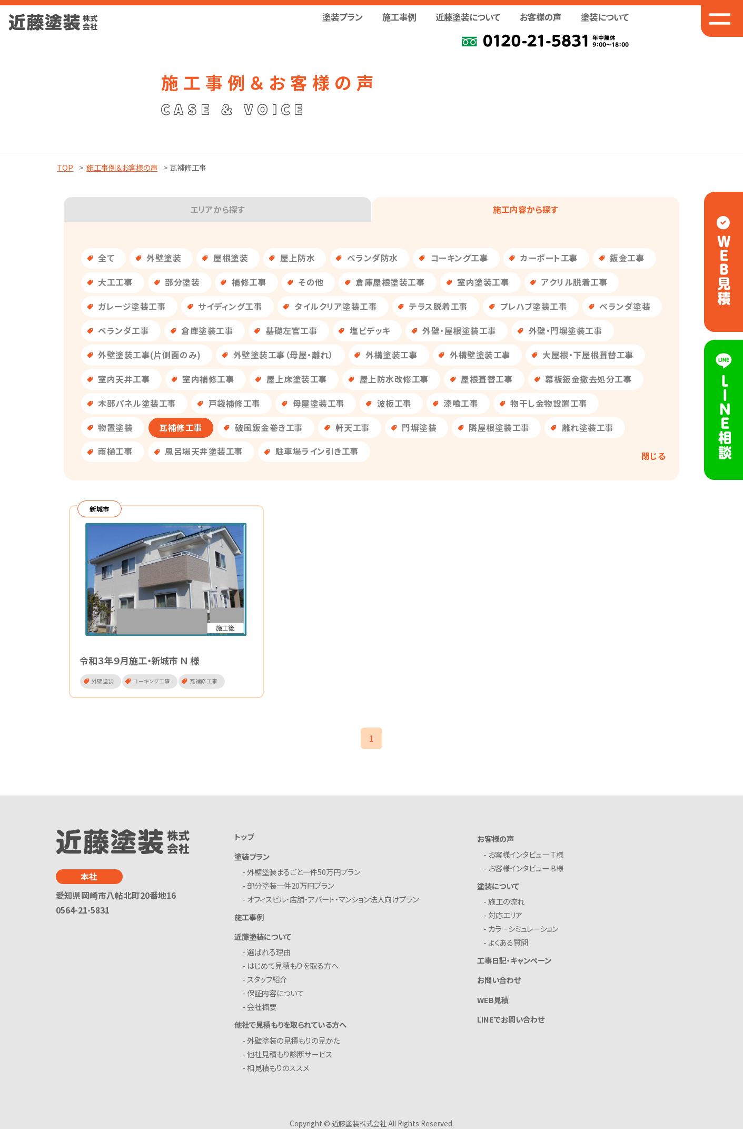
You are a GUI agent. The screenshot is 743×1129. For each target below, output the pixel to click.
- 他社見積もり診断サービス (289, 1056)
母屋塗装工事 (319, 403)
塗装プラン (252, 857)
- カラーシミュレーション (522, 930)
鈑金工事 (627, 258)
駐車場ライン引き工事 (317, 451)
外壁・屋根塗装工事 (459, 331)
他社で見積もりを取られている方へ (290, 1026)
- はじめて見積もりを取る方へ (292, 968)
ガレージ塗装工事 (132, 306)
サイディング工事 (230, 306)
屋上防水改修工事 (394, 379)
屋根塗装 (230, 258)
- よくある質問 (507, 944)
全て (106, 258)
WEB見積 (493, 1000)
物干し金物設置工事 (549, 403)
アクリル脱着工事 (574, 282)
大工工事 (115, 282)
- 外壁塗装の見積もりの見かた (293, 1042)
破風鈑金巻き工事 (269, 427)
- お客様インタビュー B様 (525, 870)
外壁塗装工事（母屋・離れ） (283, 355)
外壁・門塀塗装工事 (566, 331)
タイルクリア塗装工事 (335, 306)
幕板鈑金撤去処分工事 (588, 379)
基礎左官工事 (291, 331)
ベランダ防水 (372, 258)
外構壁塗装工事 (480, 355)
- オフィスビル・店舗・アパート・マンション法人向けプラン (332, 901)
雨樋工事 (115, 451)
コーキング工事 (459, 258)
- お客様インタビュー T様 (525, 856)
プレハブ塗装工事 (533, 306)
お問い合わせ (499, 981)
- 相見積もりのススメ (278, 1069)
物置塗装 (115, 427)
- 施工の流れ (505, 903)
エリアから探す (217, 209)
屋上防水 (297, 258)
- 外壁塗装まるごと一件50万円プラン (303, 873)
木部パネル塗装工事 (137, 403)
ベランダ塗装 (624, 306)
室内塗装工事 (483, 282)
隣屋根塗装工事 (499, 427)
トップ (244, 837)
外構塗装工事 (391, 355)
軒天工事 (352, 427)
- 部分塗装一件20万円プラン (290, 887)
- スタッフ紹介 (267, 981)
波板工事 (394, 403)
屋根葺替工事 (487, 379)
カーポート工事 (549, 258)
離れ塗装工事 (588, 427)
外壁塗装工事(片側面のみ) (149, 355)
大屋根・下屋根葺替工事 (588, 355)
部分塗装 (182, 282)
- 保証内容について (275, 995)
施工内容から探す (525, 209)
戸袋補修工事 (235, 403)
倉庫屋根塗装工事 (390, 282)
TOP (65, 167)
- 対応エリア (504, 916)
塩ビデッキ (370, 331)
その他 (311, 282)
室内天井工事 (124, 379)
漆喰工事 (460, 403)
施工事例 (399, 17)
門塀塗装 (419, 427)
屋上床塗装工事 (297, 379)
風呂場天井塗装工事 (204, 451)
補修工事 (249, 282)
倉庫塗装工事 (207, 331)
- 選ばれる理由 (268, 954)
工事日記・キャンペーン (514, 961)
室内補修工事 (208, 379)
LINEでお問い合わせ (510, 1020)
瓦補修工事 (181, 427)
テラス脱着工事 (438, 306)
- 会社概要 (261, 1009)
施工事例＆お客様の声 (121, 167)
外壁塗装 (163, 258)
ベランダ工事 (123, 331)
